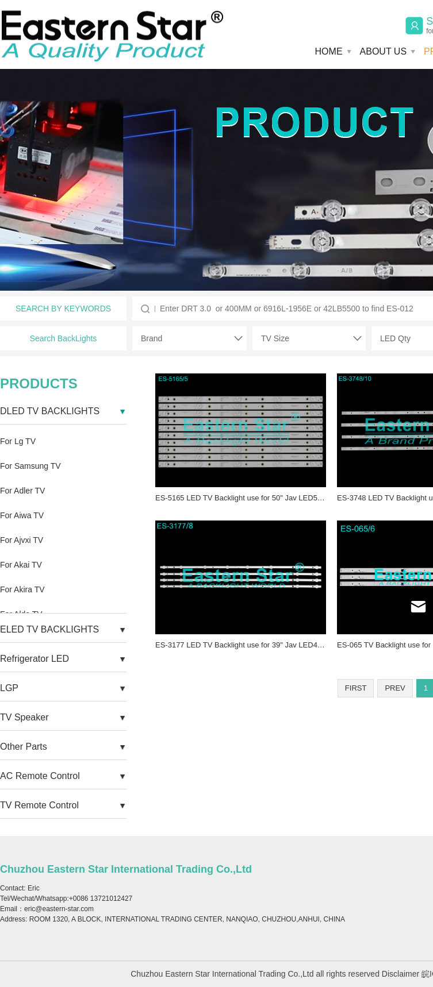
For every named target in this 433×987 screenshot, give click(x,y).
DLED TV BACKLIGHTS (49, 411)
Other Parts (23, 746)
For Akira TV (22, 589)
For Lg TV (18, 441)
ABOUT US (383, 51)
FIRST (356, 688)
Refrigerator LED (34, 659)
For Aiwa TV (22, 515)
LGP (9, 688)
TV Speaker (24, 717)
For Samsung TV (30, 466)
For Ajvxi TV (21, 540)
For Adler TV (22, 490)
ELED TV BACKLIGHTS (49, 629)
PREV (395, 688)
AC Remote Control (40, 776)
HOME (329, 51)
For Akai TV (21, 564)
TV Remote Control (39, 805)
